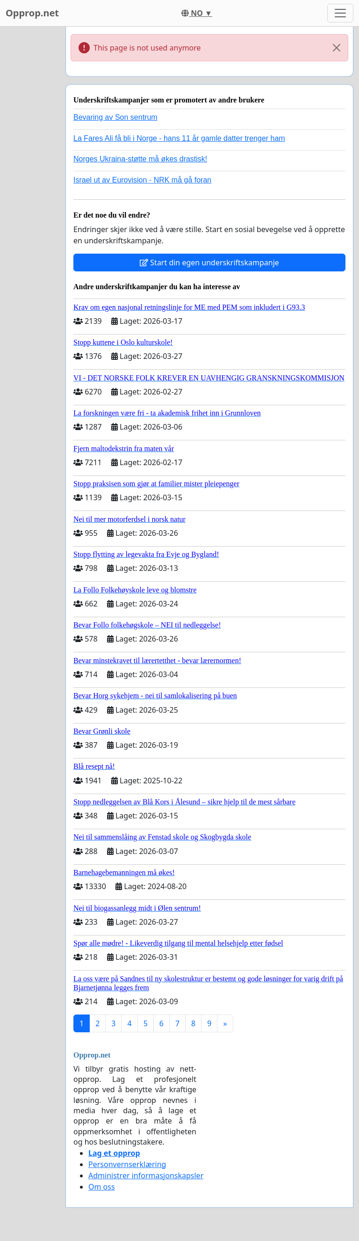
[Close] (336, 48)
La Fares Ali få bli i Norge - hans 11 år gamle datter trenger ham (179, 138)
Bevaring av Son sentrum (115, 117)
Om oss (101, 1187)
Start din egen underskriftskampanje (209, 262)
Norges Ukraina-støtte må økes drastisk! (140, 159)
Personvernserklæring (127, 1164)
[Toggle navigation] (340, 13)
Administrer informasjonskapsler (145, 1175)
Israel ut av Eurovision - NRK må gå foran (142, 180)
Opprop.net (32, 13)
